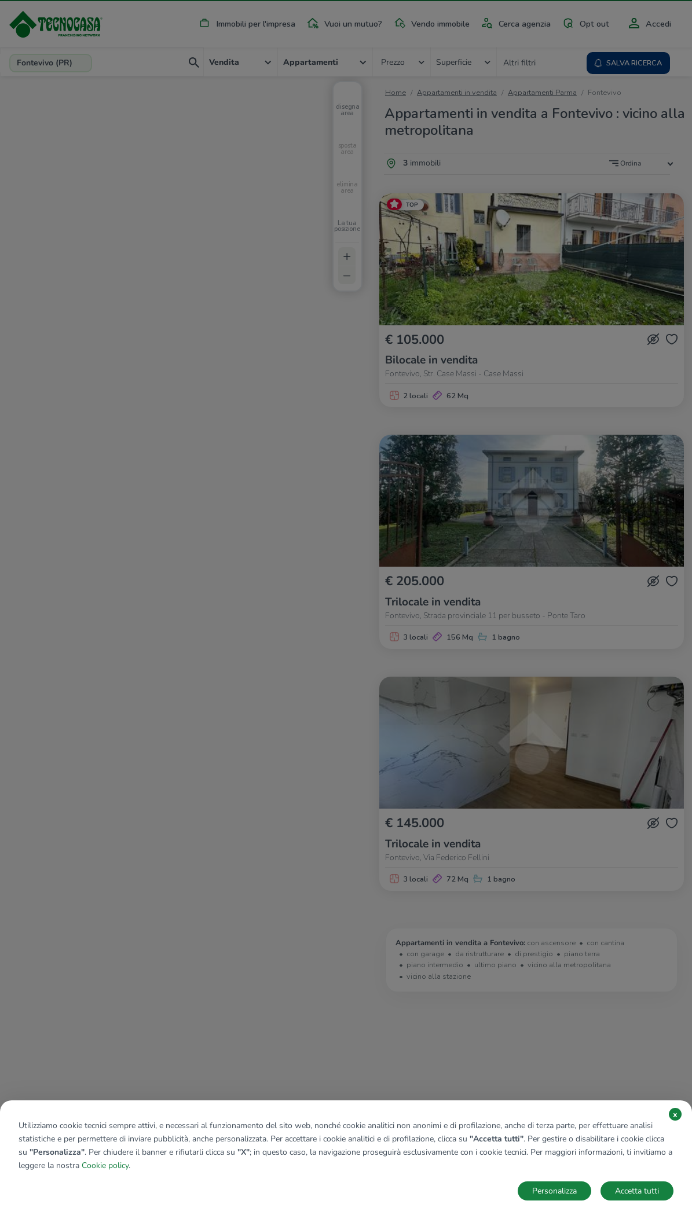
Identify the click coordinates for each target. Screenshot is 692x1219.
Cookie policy (105, 1165)
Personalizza (554, 1190)
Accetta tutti (637, 1190)
